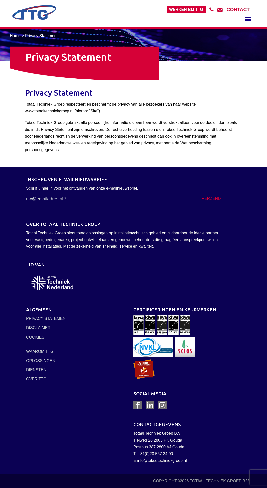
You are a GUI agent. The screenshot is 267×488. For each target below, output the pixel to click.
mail (222, 9)
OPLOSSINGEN (40, 361)
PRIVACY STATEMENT (47, 318)
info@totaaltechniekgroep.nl (162, 460)
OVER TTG (36, 379)
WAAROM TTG (39, 351)
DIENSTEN (36, 370)
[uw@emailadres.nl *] (74, 199)
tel (213, 9)
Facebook (138, 405)
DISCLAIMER (38, 328)
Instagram (162, 405)
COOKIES (35, 337)
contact (238, 9)
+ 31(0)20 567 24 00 (155, 454)
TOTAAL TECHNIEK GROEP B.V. (220, 481)
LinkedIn (150, 405)
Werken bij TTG (186, 9)
